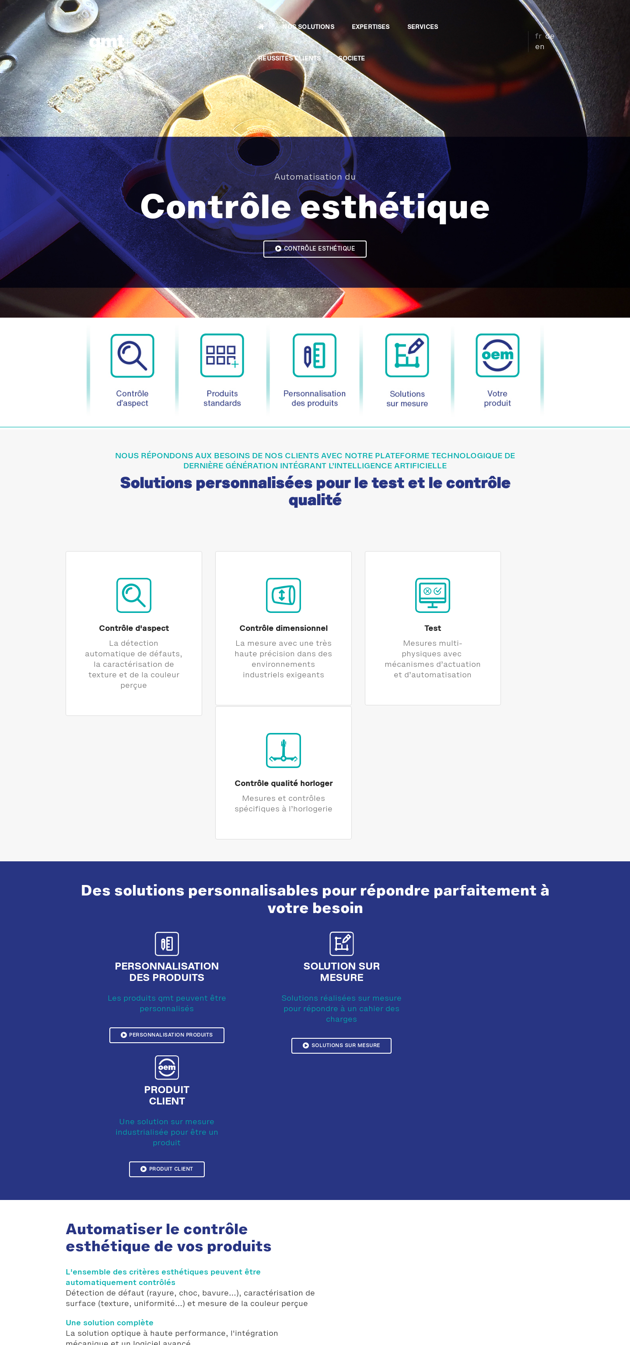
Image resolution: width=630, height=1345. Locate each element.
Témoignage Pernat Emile (244, 1288)
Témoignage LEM (232, 1299)
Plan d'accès (485, 1294)
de (543, 14)
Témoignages (226, 1246)
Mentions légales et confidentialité (158, 1329)
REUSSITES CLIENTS (427, 15)
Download (471, 1329)
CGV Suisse (508, 1329)
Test (379, 625)
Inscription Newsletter (501, 1315)
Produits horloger (360, 1278)
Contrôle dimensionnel (251, 625)
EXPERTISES (311, 15)
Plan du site (434, 1329)
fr (531, 14)
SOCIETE (489, 15)
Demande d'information (501, 1305)
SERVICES (362, 15)
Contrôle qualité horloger (507, 625)
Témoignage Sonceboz (239, 1267)
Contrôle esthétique (315, 248)
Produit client (471, 926)
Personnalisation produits (162, 915)
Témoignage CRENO (236, 1278)
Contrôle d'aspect (123, 625)
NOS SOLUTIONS (248, 15)
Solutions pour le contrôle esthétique (142, 1178)
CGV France (547, 1329)
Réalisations (225, 1257)
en (556, 14)
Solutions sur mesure (315, 926)
